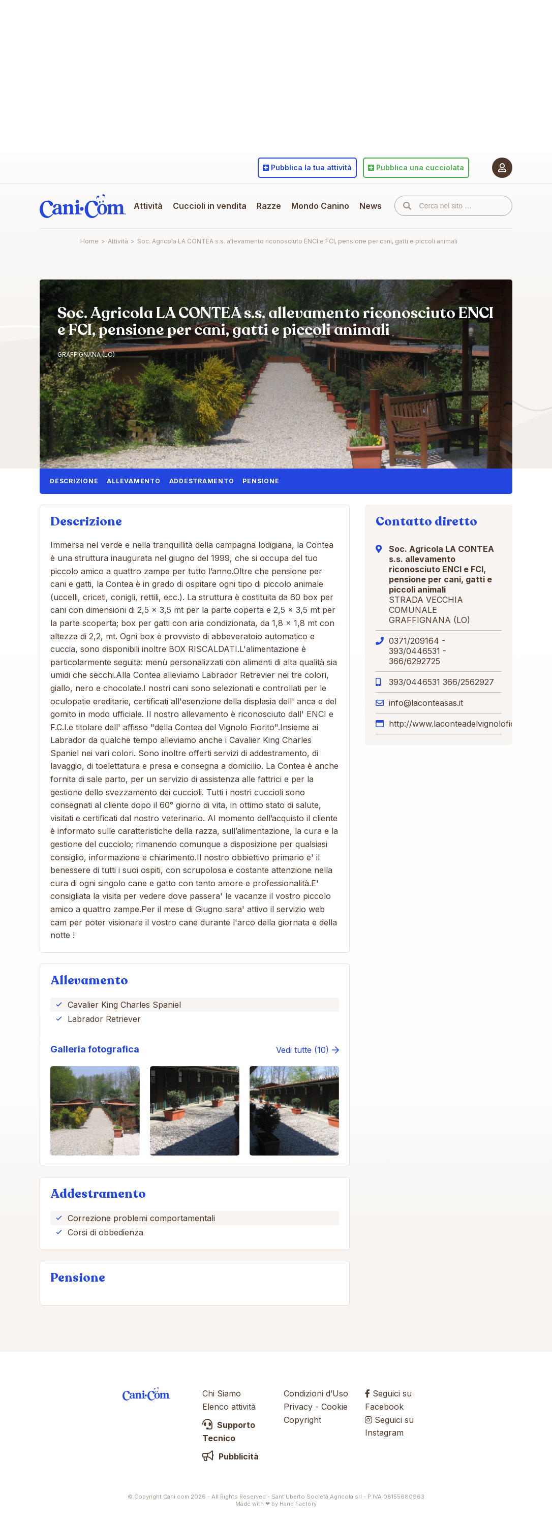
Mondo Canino (320, 206)
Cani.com (83, 206)
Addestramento (201, 481)
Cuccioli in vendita (210, 206)
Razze (269, 206)
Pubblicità (230, 1456)
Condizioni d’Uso (316, 1393)
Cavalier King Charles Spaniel (124, 1005)
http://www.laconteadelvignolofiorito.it (461, 724)
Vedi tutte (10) (302, 1050)
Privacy (298, 1407)
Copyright (302, 1420)
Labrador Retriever (104, 1019)
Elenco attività (229, 1407)
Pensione (260, 481)
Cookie (334, 1407)
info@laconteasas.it (426, 703)
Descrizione (74, 481)
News (370, 206)
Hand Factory (298, 1503)
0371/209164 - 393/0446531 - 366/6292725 (417, 651)
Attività (148, 206)
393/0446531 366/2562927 (441, 682)
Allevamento (133, 481)
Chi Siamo (221, 1393)
